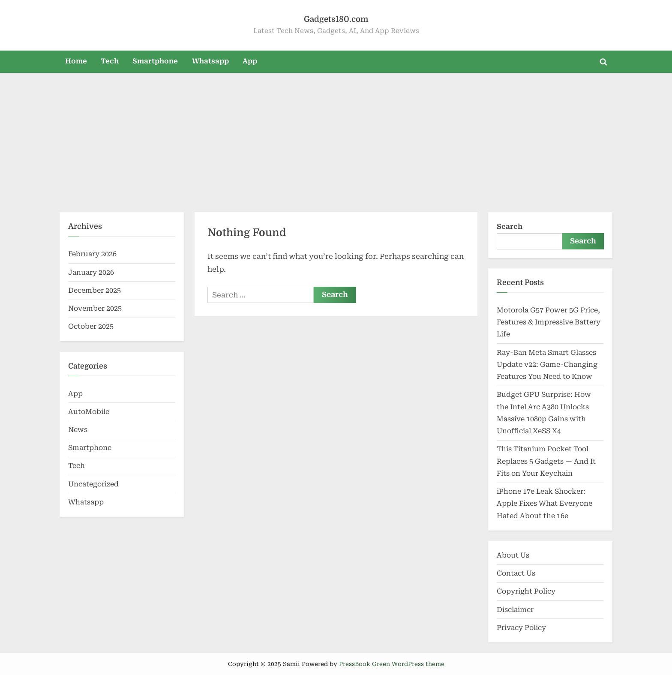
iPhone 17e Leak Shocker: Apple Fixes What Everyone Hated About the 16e (544, 503)
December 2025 (94, 290)
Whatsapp (210, 61)
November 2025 (95, 308)
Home (76, 61)
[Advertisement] (336, 137)
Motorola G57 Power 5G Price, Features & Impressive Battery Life (548, 322)
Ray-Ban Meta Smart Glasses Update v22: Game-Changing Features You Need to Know (547, 364)
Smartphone (155, 61)
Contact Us (516, 573)
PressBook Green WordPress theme (391, 663)
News (77, 430)
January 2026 (91, 272)
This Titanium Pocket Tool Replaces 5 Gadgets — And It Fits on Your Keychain (546, 461)
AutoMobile (88, 412)
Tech (110, 61)
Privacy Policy (521, 628)
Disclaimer (515, 610)
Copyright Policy (526, 591)
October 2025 (91, 326)
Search (509, 226)
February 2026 (92, 254)
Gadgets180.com (336, 19)
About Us (513, 555)
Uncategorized (93, 484)
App (250, 61)
